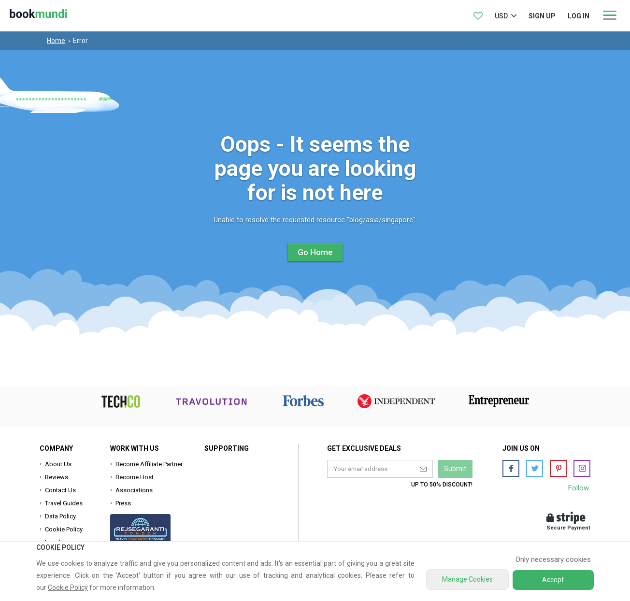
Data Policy (60, 516)
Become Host (134, 477)
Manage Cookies (467, 579)
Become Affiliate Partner (149, 464)
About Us (58, 464)
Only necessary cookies (553, 559)
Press (123, 503)
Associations (134, 490)
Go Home (315, 252)
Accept (553, 580)
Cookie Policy (64, 529)
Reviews (56, 477)
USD (501, 16)
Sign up (542, 16)
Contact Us (60, 490)
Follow (578, 488)
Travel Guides (64, 503)
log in (578, 16)
